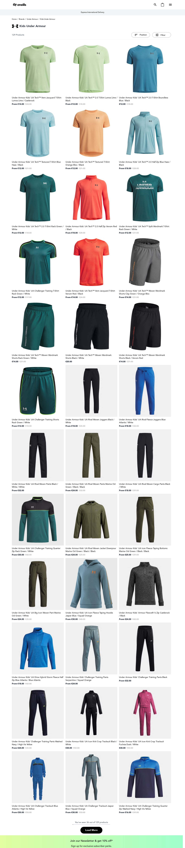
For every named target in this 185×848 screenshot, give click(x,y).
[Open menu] (170, 5)
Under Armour (32, 19)
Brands (21, 19)
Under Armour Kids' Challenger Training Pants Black (143, 677)
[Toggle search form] (154, 5)
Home (14, 19)
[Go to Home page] (19, 4)
